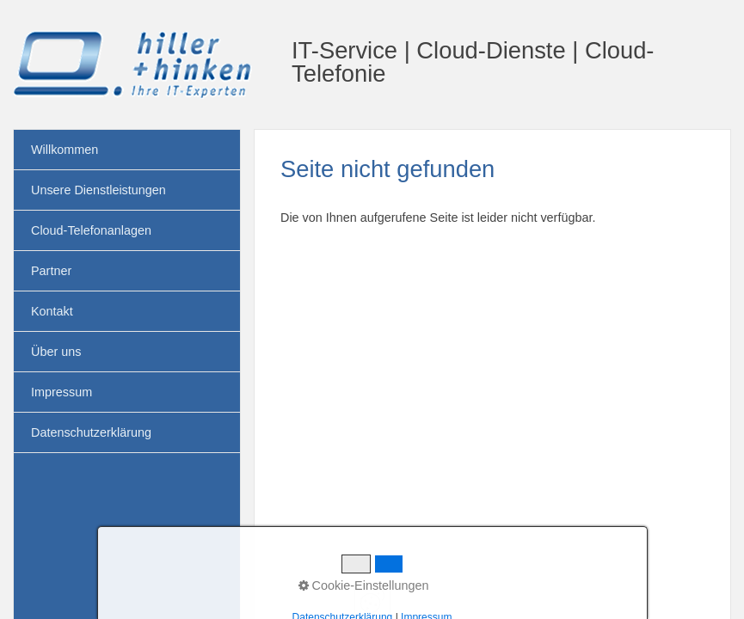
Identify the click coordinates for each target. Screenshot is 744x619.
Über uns (56, 352)
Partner (51, 271)
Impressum (61, 392)
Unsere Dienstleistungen (98, 190)
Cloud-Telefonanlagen (91, 230)
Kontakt (52, 311)
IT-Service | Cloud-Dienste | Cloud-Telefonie (473, 62)
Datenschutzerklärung (91, 432)
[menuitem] (127, 150)
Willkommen (64, 149)
